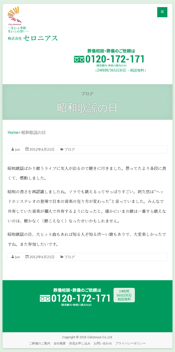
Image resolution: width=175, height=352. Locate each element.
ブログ (69, 149)
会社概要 (60, 343)
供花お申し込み (79, 343)
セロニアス (33, 38)
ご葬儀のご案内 (39, 343)
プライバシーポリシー (130, 343)
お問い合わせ (103, 343)
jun (17, 149)
